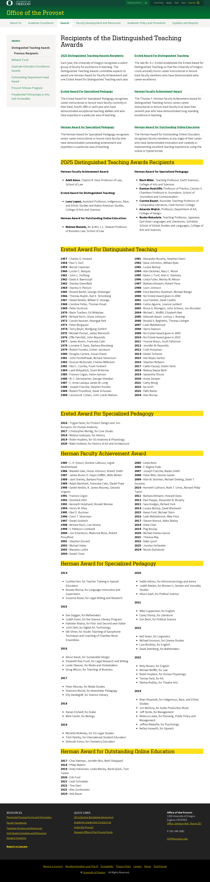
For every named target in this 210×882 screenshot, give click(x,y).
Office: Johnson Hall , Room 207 (184, 823)
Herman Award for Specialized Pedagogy (87, 127)
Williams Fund (19, 60)
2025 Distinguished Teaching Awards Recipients (92, 56)
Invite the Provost (84, 827)
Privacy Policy (123, 866)
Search (191, 2)
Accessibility (107, 866)
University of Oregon (94, 872)
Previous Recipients (26, 53)
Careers (137, 866)
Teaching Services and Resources (24, 828)
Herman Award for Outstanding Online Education (167, 127)
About (147, 866)
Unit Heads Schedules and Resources (26, 833)
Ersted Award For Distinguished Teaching (162, 56)
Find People (160, 866)
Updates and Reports (185, 23)
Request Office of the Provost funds (93, 832)
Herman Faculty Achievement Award (158, 91)
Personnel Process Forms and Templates (29, 817)
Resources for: (134, 2)
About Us (15, 23)
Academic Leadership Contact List (92, 822)
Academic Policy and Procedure (146, 23)
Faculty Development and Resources (98, 23)
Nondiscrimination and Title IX (81, 866)
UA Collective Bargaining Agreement (94, 817)
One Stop (158, 2)
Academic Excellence (41, 23)
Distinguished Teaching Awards (30, 48)
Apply (169, 2)
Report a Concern (53, 866)
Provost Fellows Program (26, 88)
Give (183, 2)
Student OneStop (16, 838)
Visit (176, 2)
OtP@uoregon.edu (177, 839)
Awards (64, 23)
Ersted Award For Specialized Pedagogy (87, 91)
